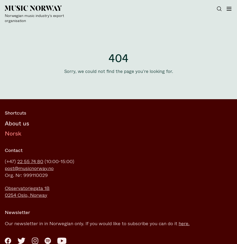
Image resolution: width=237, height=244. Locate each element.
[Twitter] (21, 241)
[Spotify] (48, 241)
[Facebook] (8, 241)
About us (17, 123)
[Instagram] (35, 241)
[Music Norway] (36, 14)
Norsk (13, 133)
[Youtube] (61, 241)
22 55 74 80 (30, 161)
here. (184, 223)
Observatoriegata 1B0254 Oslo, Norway (27, 192)
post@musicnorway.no (29, 168)
